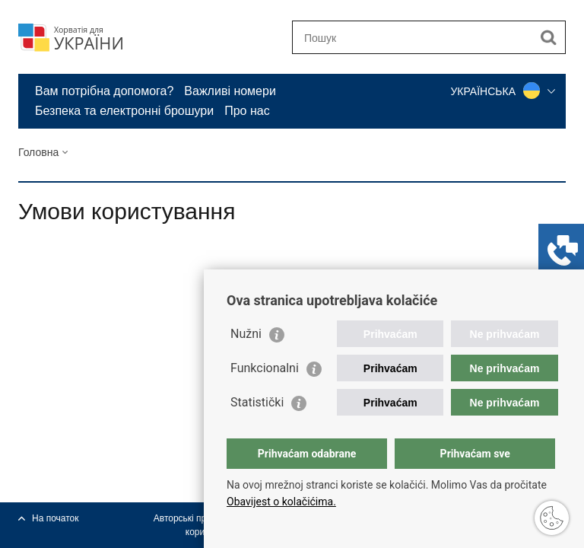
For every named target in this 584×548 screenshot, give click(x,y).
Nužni (246, 334)
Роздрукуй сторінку (26, 293)
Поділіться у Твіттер (92, 293)
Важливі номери (230, 90)
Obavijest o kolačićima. (281, 501)
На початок (55, 518)
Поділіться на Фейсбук (59, 293)
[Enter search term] (412, 37)
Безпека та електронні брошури (124, 110)
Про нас (246, 110)
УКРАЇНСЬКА (502, 91)
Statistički (257, 402)
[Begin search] (548, 37)
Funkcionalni (264, 368)
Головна (38, 152)
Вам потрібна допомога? (104, 90)
